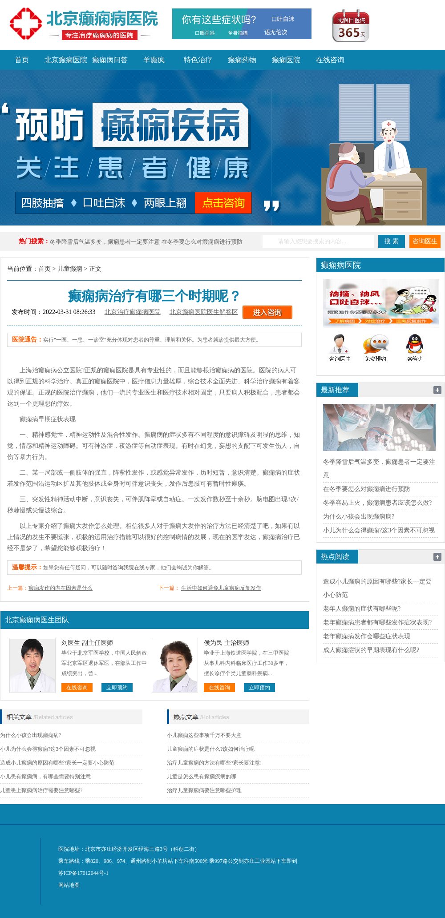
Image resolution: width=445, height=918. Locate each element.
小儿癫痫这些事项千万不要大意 (204, 735)
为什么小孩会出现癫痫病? (30, 735)
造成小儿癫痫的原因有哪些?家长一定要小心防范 (57, 763)
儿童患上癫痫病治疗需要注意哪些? (41, 790)
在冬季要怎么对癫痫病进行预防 (202, 241)
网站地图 (69, 885)
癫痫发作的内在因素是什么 (60, 588)
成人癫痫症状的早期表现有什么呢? (371, 650)
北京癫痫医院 (65, 60)
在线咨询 (330, 60)
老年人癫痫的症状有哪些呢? (361, 608)
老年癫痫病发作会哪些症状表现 (366, 636)
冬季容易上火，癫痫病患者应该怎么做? (377, 502)
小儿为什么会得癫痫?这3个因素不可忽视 (48, 749)
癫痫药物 (242, 60)
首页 (22, 60)
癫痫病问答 (110, 60)
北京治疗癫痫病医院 (133, 312)
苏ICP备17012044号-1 (83, 873)
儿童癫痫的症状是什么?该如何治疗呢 (211, 749)
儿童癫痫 (69, 269)
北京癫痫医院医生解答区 (204, 312)
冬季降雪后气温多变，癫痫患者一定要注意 (105, 241)
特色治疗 (198, 60)
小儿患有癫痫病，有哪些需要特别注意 (45, 776)
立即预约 (117, 687)
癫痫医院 (286, 60)
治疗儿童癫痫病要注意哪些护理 (204, 790)
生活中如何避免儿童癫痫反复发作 (221, 588)
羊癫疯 (154, 60)
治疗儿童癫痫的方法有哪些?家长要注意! (214, 763)
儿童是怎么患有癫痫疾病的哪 (201, 776)
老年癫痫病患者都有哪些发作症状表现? (377, 622)
